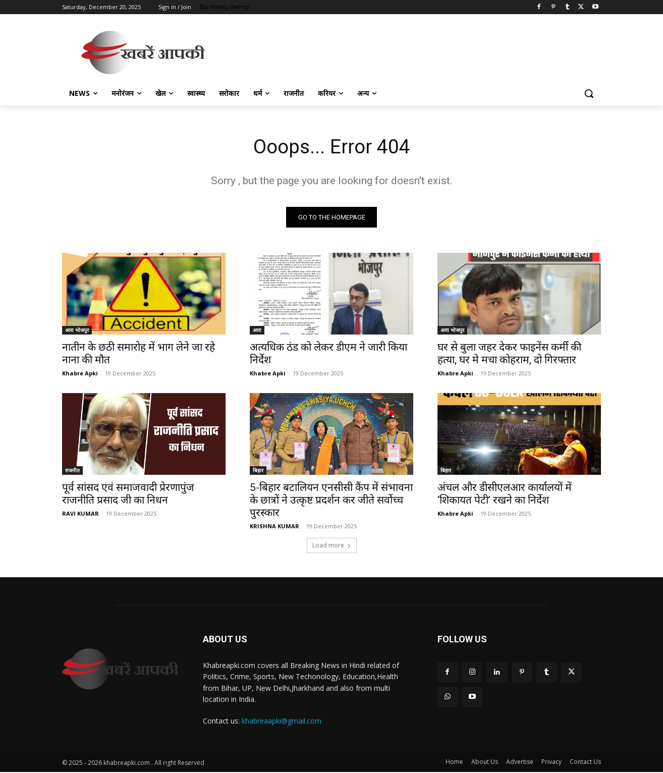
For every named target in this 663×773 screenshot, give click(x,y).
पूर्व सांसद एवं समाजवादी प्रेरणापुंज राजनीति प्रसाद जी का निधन (128, 494)
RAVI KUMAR (80, 514)
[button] (589, 93)
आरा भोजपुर (77, 331)
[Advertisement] (407, 51)
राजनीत (72, 471)
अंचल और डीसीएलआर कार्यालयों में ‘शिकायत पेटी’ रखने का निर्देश (504, 494)
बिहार (258, 471)
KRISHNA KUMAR (274, 527)
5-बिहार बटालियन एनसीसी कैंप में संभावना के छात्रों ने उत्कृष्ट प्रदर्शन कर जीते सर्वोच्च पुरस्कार (331, 501)
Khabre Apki (80, 374)
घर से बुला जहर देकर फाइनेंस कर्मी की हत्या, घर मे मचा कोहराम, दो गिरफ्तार (509, 354)
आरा (257, 331)
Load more (331, 546)
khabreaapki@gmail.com (281, 722)
